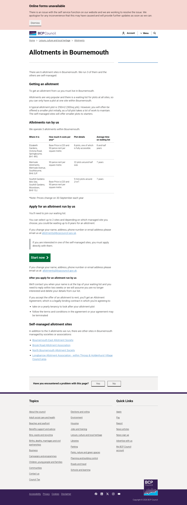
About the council (37, 411)
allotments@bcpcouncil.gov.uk (59, 233)
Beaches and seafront (39, 423)
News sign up (122, 435)
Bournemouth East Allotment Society (52, 340)
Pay (118, 417)
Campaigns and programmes (43, 456)
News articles (122, 429)
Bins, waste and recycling (41, 435)
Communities (35, 468)
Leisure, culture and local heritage (54, 40)
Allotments (79, 40)
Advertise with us (124, 441)
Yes (98, 383)
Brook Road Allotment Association (51, 345)
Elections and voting (80, 411)
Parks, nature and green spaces (85, 452)
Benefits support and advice (42, 429)
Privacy (46, 494)
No (114, 383)
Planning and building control (84, 458)
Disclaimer (66, 494)
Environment (77, 417)
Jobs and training (79, 429)
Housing (75, 423)
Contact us (34, 473)
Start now (40, 257)
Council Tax (34, 479)
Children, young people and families (45, 462)
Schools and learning (80, 470)
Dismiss (35, 22)
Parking (74, 446)
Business (33, 450)
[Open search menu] (154, 33)
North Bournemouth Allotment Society (53, 350)
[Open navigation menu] (144, 33)
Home (32, 40)
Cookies (55, 494)
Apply (119, 411)
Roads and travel (78, 464)
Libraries (75, 441)
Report (119, 423)
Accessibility (35, 494)
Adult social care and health (42, 417)
